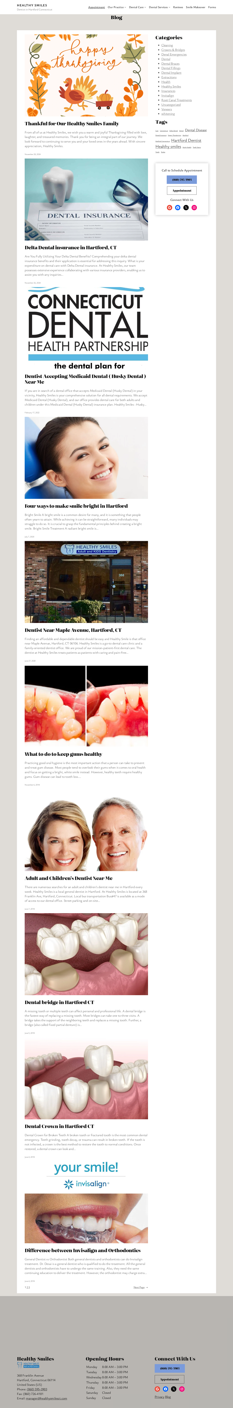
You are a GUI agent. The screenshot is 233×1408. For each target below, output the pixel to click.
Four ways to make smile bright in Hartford (76, 505)
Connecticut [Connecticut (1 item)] (164, 131)
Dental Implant (171, 72)
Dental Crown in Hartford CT (59, 1126)
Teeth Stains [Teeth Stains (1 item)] (197, 147)
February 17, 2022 (32, 412)
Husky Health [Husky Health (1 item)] (187, 147)
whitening (168, 113)
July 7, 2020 (29, 536)
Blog (168, 1397)
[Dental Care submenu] (145, 7)
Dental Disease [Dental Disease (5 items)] (196, 129)
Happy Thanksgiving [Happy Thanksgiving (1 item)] (174, 135)
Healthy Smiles (32, 5)
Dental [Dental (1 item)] (181, 131)
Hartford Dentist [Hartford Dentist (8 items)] (186, 140)
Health (165, 81)
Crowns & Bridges (173, 49)
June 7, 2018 (29, 908)
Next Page (141, 1287)
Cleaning (167, 45)
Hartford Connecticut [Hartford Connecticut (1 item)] (162, 141)
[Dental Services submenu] (169, 7)
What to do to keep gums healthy (63, 754)
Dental (165, 59)
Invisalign (167, 95)
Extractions (168, 77)
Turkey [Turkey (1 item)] (163, 152)
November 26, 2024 (33, 282)
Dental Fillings (170, 68)
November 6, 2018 (32, 784)
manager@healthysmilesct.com (46, 1398)
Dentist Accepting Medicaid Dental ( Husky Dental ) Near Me (85, 379)
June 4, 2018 (29, 1156)
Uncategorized (171, 104)
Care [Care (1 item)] (156, 131)
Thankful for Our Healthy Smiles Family (72, 123)
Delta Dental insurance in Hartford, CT (71, 247)
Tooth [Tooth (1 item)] (157, 152)
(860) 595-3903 (182, 180)
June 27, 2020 (30, 660)
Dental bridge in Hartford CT (59, 1002)
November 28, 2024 (33, 154)
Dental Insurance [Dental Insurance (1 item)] (160, 135)
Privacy (159, 1397)
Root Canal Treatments (176, 100)
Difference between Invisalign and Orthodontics (82, 1250)
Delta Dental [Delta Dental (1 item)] (173, 131)
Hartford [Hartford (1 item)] (185, 135)
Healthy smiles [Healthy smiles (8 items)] (168, 146)
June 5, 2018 (29, 1032)
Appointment (181, 190)
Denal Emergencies (174, 54)
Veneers (166, 109)
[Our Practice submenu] (125, 7)
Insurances (168, 91)
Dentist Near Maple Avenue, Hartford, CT (73, 630)
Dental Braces (170, 63)
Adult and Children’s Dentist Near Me (68, 878)
